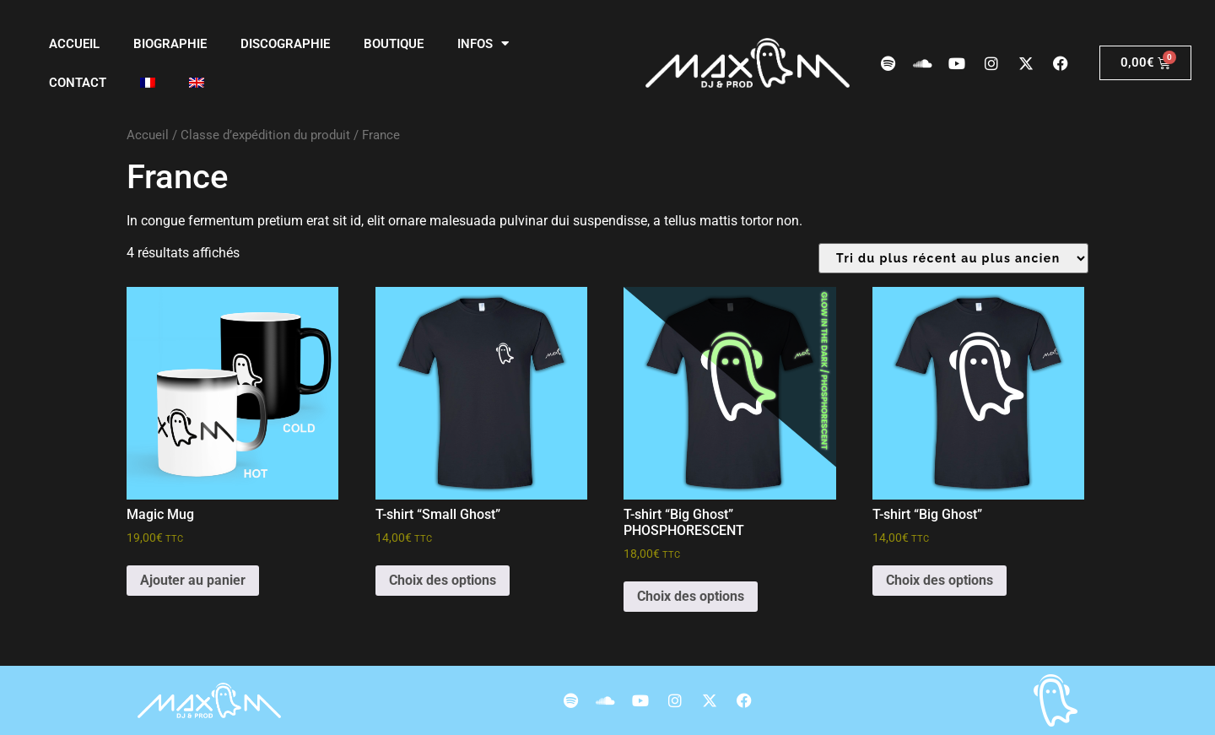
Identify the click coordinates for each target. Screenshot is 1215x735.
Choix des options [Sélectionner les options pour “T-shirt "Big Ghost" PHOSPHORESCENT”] (690, 596)
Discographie (285, 43)
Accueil (74, 43)
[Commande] (953, 258)
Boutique (394, 43)
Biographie (170, 43)
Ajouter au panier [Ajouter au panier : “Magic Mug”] (193, 580)
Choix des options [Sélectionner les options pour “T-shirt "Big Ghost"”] (939, 580)
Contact (77, 82)
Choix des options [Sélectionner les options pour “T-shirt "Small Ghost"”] (442, 580)
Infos (483, 43)
